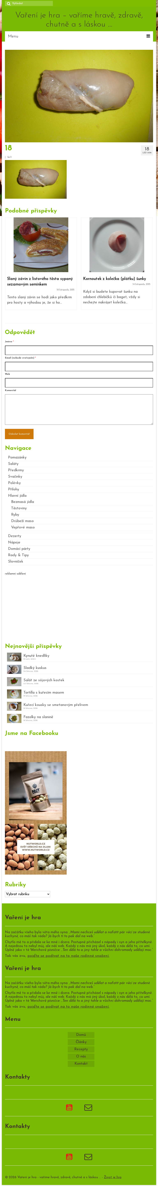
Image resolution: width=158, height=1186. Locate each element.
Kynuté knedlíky (36, 656)
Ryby (15, 515)
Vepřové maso (23, 527)
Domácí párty (19, 549)
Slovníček (15, 562)
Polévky (14, 483)
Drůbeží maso (22, 521)
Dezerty (14, 536)
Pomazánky (17, 458)
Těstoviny (19, 508)
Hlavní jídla (17, 496)
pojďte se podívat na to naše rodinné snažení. (68, 956)
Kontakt (81, 1064)
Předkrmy (16, 470)
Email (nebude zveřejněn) (20, 358)
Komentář (10, 390)
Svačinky (15, 477)
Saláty (13, 464)
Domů (81, 1035)
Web (7, 374)
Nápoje (14, 542)
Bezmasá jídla (22, 502)
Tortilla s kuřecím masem (43, 693)
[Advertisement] (79, 607)
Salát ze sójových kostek (43, 680)
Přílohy (13, 489)
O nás (81, 1056)
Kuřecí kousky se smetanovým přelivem (55, 705)
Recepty (81, 1049)
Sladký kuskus (34, 668)
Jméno (9, 342)
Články (81, 1042)
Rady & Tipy (18, 555)
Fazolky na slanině (38, 717)
